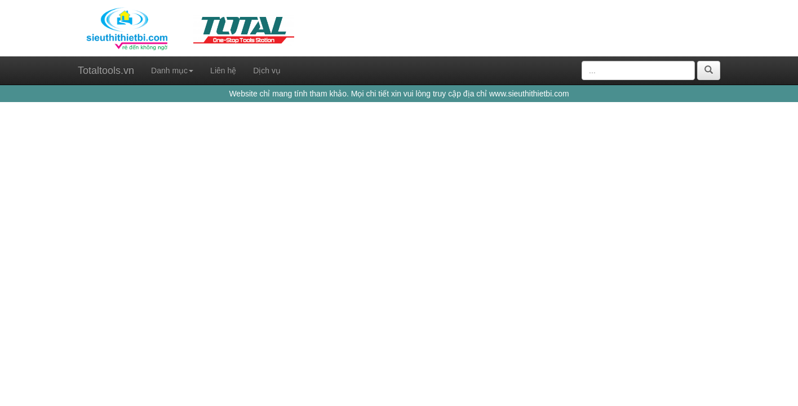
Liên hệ (223, 70)
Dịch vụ (267, 70)
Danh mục (172, 70)
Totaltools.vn (106, 70)
